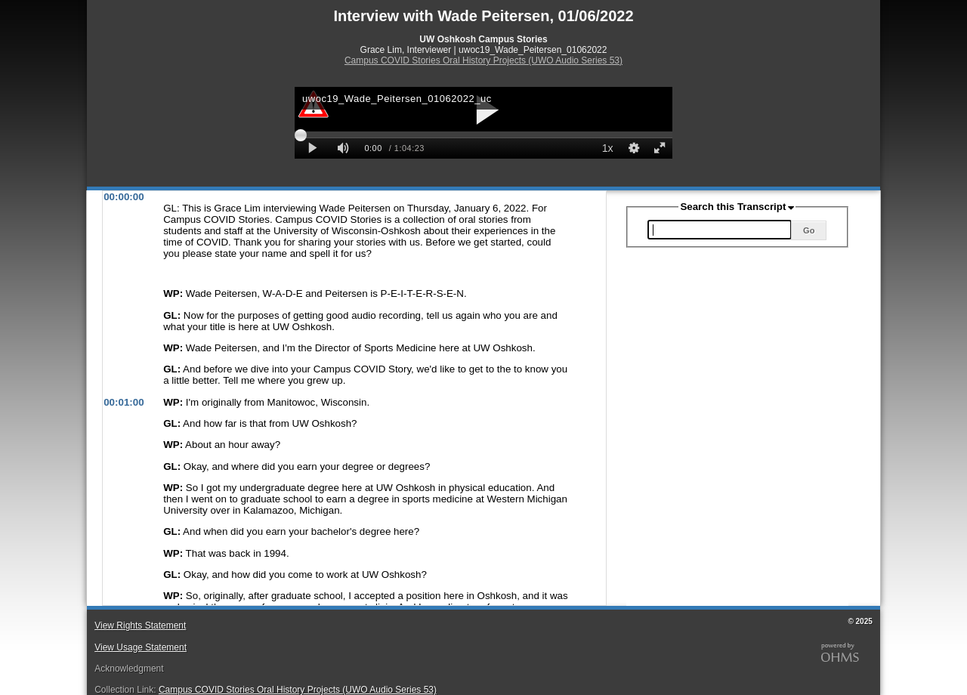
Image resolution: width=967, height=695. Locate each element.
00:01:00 (123, 402)
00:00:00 (123, 196)
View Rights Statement (140, 625)
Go (808, 230)
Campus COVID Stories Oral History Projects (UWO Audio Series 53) (483, 60)
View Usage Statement (140, 647)
